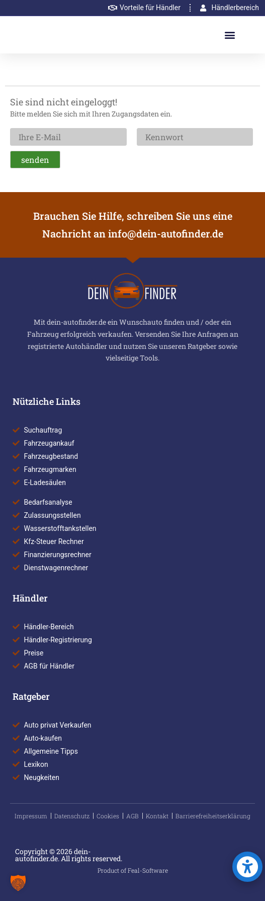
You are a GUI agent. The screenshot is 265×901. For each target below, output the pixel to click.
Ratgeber (31, 696)
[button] (230, 35)
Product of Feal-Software (133, 870)
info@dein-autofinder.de (165, 233)
